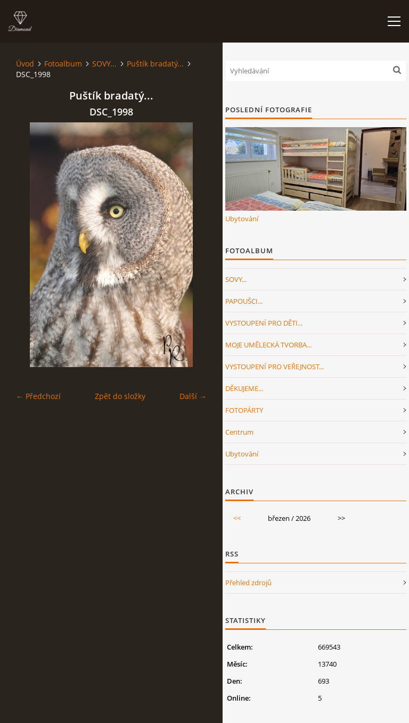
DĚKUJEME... (244, 388)
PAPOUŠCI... (244, 301)
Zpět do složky (120, 396)
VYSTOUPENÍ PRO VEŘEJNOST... (274, 366)
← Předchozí (38, 396)
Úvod (25, 64)
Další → (193, 396)
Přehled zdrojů (248, 582)
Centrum (239, 432)
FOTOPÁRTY (244, 410)
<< (237, 518)
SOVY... (104, 64)
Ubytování (241, 218)
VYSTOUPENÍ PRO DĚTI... (263, 323)
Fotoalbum (63, 64)
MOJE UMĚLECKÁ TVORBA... (268, 345)
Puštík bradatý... (155, 64)
